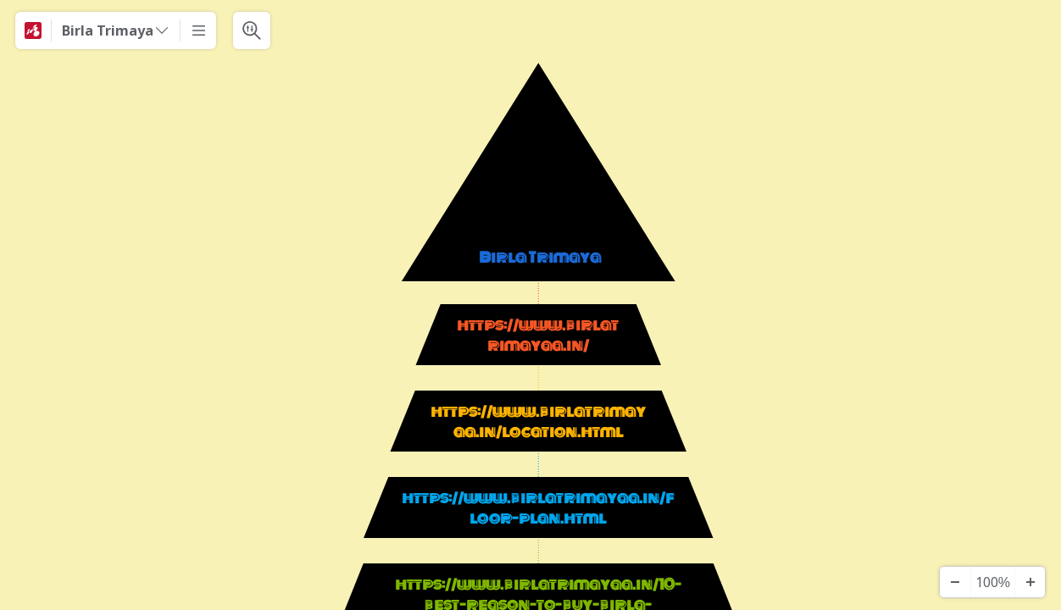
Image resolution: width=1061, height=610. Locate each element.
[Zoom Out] (955, 582)
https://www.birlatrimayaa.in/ (538, 335)
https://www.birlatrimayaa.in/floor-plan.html (538, 508)
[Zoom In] (1029, 582)
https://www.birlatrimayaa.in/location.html (538, 422)
